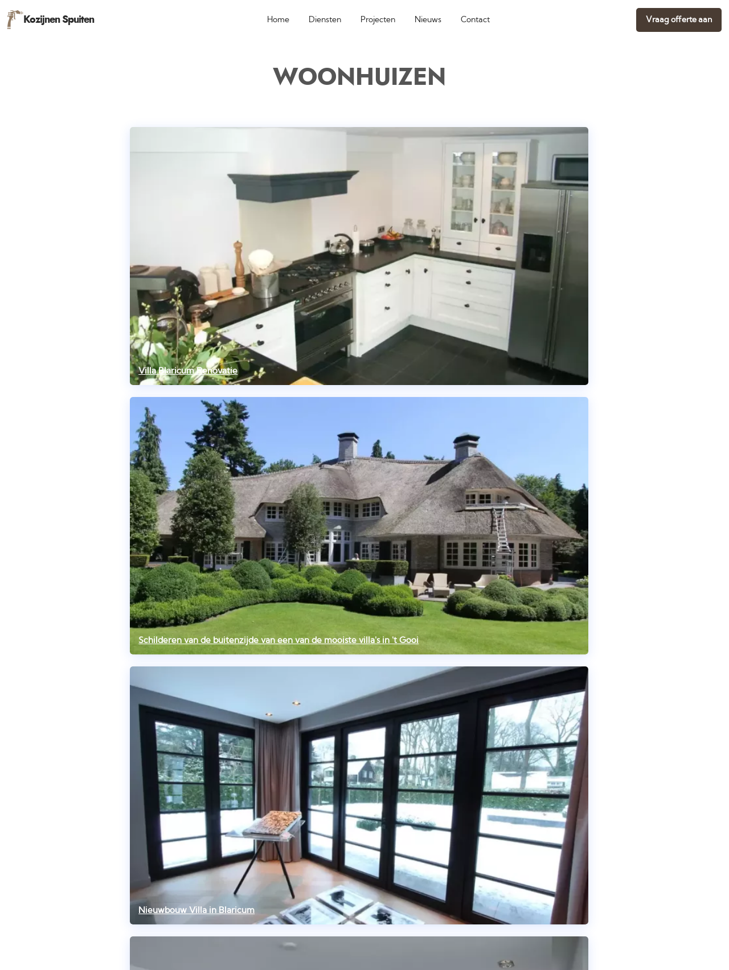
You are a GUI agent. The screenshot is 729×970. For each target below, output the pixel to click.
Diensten (325, 19)
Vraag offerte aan (679, 19)
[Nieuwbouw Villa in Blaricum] (359, 795)
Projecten (378, 19)
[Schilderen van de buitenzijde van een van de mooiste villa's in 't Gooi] (359, 526)
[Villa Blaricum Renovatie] (359, 256)
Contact (475, 19)
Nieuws (428, 19)
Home (278, 19)
